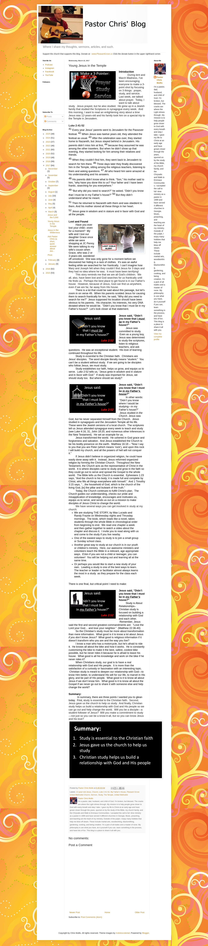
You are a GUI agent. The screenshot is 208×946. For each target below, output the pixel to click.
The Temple (108, 795)
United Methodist (121, 795)
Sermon (94, 795)
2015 (48, 273)
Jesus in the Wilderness (54, 231)
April (50, 207)
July (50, 196)
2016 (48, 269)
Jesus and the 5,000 (53, 216)
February (52, 260)
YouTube (49, 75)
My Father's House (118, 792)
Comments (50, 121)
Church (95, 792)
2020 (48, 153)
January (52, 264)
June (50, 200)
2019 (48, 157)
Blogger (145, 933)
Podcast (49, 65)
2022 (48, 146)
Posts (48, 116)
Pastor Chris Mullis (160, 80)
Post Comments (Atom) (91, 917)
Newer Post (74, 912)
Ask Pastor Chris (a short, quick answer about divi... (52, 243)
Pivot (50, 255)
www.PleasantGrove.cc (102, 54)
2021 (48, 149)
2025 (48, 134)
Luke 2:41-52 (104, 792)
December (52, 169)
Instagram (49, 68)
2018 (48, 161)
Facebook (49, 71)
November (52, 175)
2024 (48, 138)
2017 (48, 165)
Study (100, 795)
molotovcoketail (123, 933)
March (51, 211)
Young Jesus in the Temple (53, 223)
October (52, 181)
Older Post (139, 912)
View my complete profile (158, 337)
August (51, 192)
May (50, 204)
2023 (48, 142)
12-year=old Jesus (83, 792)
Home (107, 912)
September (53, 185)
